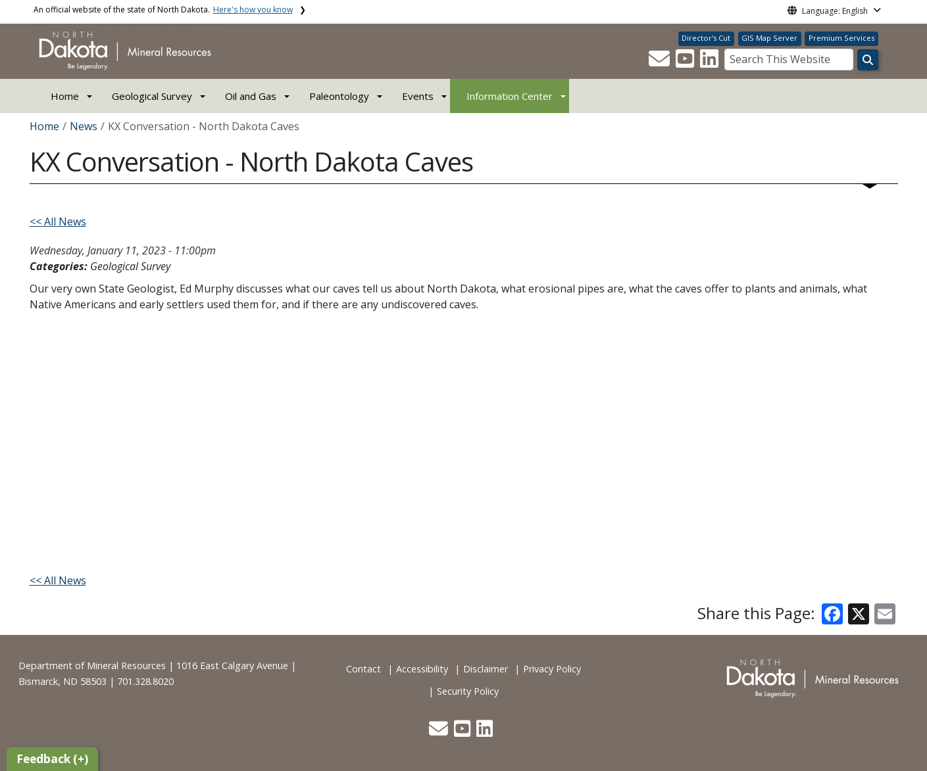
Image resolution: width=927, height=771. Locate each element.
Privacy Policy (552, 669)
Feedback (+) (52, 758)
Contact (363, 669)
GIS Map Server (769, 38)
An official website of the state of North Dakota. (163, 9)
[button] (660, 62)
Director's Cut (706, 38)
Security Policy (468, 691)
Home (65, 96)
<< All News (58, 221)
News (83, 126)
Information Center (509, 96)
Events (418, 96)
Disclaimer (485, 669)
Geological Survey (152, 96)
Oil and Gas (250, 96)
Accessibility (422, 669)
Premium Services (841, 38)
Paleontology (339, 96)
